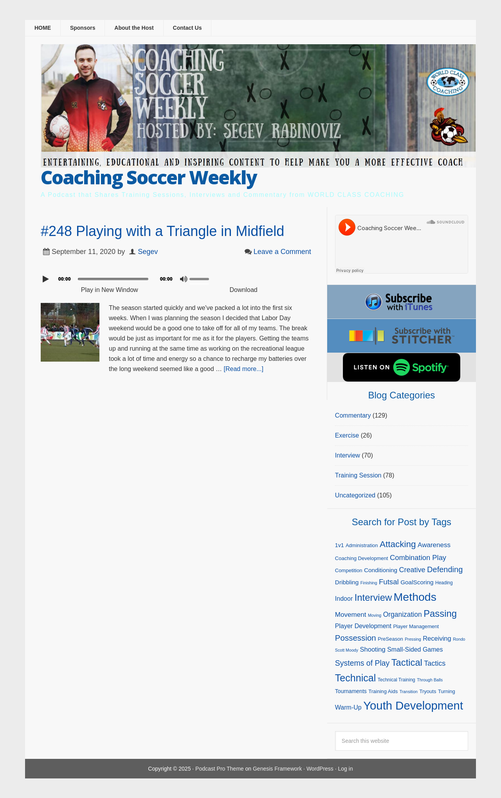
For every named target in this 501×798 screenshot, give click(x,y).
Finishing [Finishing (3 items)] (368, 582)
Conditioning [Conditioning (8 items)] (380, 570)
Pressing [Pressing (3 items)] (413, 639)
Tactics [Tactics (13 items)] (434, 663)
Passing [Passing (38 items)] (440, 613)
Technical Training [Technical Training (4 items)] (396, 680)
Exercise (347, 435)
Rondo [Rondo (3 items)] (459, 639)
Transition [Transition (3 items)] (409, 691)
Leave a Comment (282, 252)
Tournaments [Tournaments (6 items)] (351, 691)
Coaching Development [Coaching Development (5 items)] (361, 558)
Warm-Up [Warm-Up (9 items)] (348, 707)
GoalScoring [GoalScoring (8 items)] (416, 582)
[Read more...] (243, 369)
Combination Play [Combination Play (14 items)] (418, 557)
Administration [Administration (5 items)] (362, 545)
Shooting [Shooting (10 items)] (373, 649)
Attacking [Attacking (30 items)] (398, 544)
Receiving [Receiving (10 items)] (437, 638)
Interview (347, 455)
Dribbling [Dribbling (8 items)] (347, 582)
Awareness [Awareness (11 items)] (434, 545)
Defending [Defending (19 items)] (445, 569)
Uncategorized (355, 495)
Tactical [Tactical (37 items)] (406, 662)
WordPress (319, 769)
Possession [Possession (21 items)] (355, 637)
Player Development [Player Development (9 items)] (363, 626)
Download (244, 289)
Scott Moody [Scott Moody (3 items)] (346, 650)
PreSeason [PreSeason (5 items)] (390, 639)
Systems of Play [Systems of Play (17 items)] (362, 663)
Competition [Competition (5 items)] (348, 570)
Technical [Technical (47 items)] (355, 677)
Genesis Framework (277, 769)
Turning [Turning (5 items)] (446, 691)
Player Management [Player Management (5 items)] (416, 626)
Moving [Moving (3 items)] (374, 615)
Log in (345, 769)
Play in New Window (109, 289)
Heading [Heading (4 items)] (444, 582)
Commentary (353, 415)
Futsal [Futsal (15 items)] (389, 582)
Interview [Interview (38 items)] (373, 597)
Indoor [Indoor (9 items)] (344, 598)
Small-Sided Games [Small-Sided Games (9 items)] (415, 649)
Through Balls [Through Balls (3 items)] (430, 679)
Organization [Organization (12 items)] (402, 614)
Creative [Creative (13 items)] (412, 570)
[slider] (113, 279)
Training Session (358, 475)
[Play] (46, 279)
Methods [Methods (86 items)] (415, 597)
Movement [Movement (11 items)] (350, 614)
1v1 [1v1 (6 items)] (339, 545)
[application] (176, 277)
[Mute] (183, 279)
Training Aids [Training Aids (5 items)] (383, 691)
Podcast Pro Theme (219, 769)
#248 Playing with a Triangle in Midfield (162, 231)
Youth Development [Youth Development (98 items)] (413, 705)
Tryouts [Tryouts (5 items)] (427, 691)
